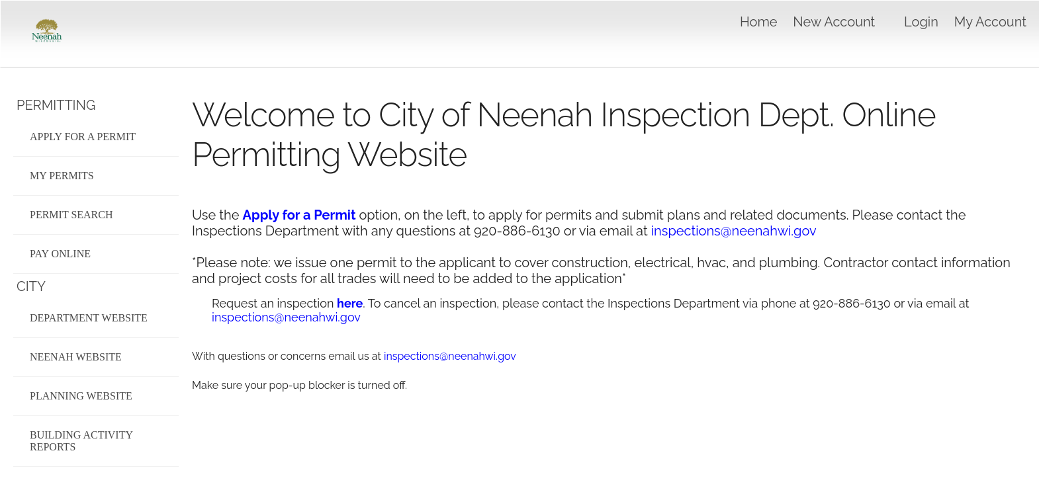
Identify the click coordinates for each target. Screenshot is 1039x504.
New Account (834, 22)
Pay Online (60, 253)
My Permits (62, 175)
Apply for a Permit (83, 136)
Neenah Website (76, 356)
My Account (990, 22)
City (31, 286)
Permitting (56, 105)
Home (759, 22)
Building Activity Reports (81, 440)
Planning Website (81, 395)
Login (921, 22)
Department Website (89, 317)
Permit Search (71, 214)
